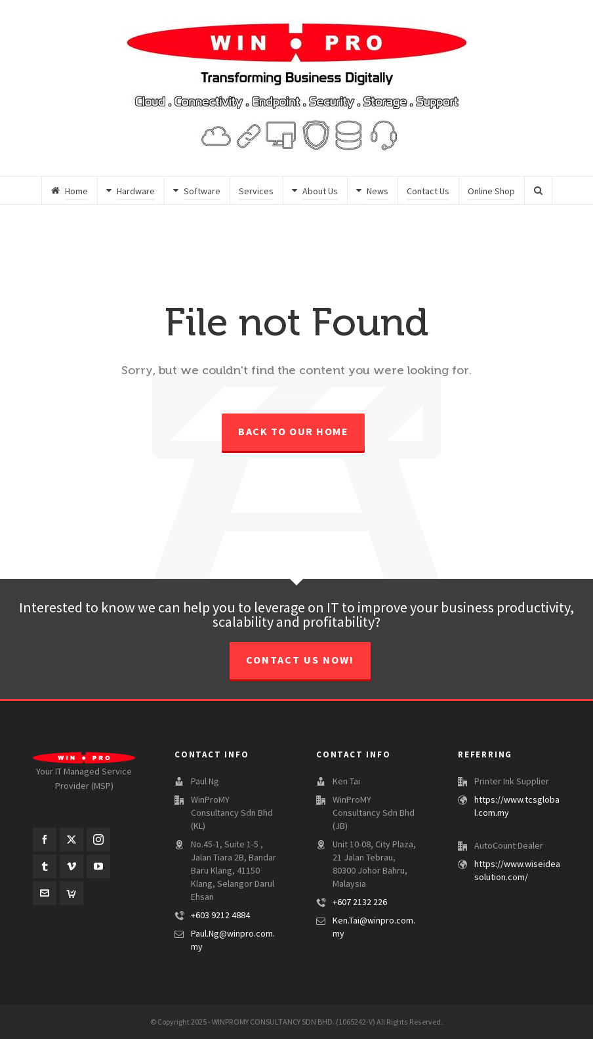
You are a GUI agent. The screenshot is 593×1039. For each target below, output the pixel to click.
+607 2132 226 (360, 902)
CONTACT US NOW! (300, 660)
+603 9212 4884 (220, 915)
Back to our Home (293, 432)
